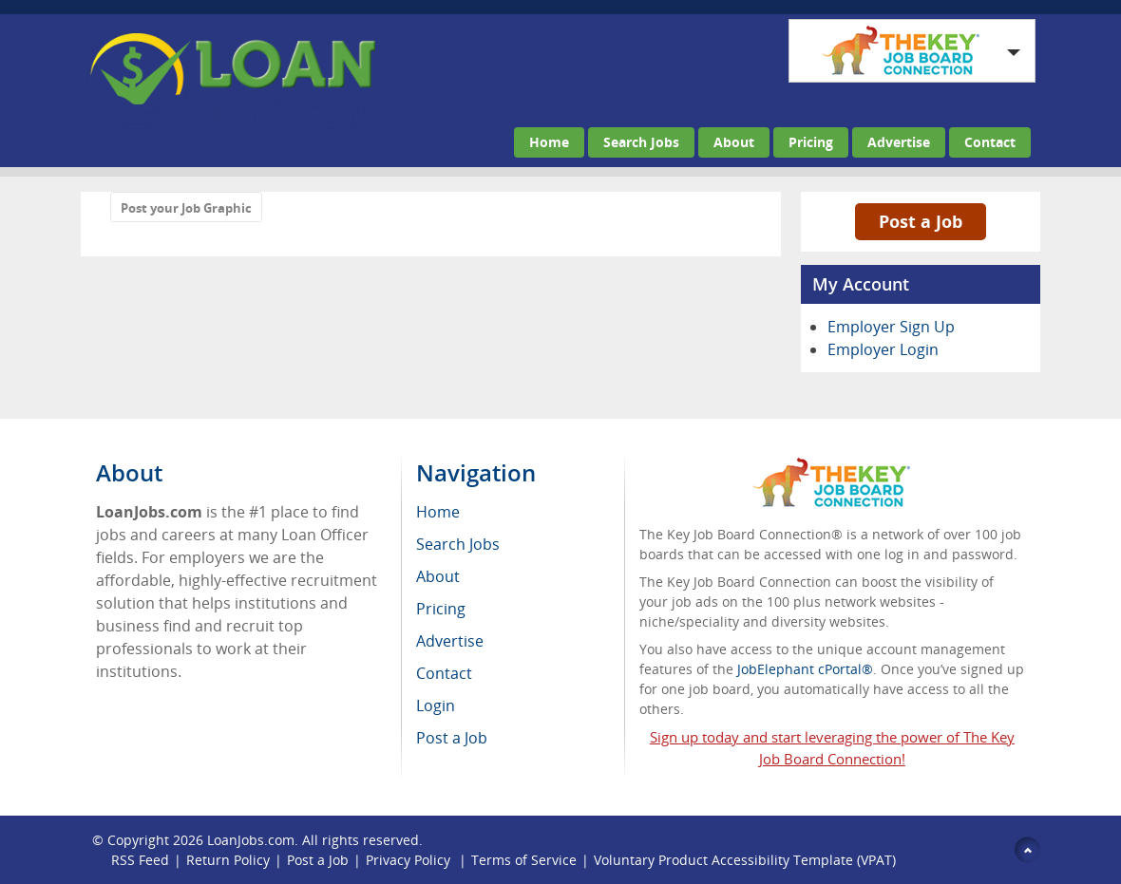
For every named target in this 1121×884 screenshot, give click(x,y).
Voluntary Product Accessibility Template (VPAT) (745, 860)
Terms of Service (524, 860)
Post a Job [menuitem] (451, 737)
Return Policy (228, 860)
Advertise (898, 142)
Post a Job (920, 221)
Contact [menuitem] (444, 673)
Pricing (810, 142)
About (733, 142)
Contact (990, 142)
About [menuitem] (438, 576)
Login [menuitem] (435, 705)
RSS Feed (140, 860)
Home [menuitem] (438, 511)
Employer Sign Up (891, 326)
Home (549, 142)
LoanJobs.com (250, 840)
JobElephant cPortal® (805, 669)
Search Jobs (641, 142)
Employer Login (883, 349)
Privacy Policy (410, 860)
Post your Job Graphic (186, 207)
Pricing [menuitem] (441, 608)
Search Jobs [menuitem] (458, 544)
